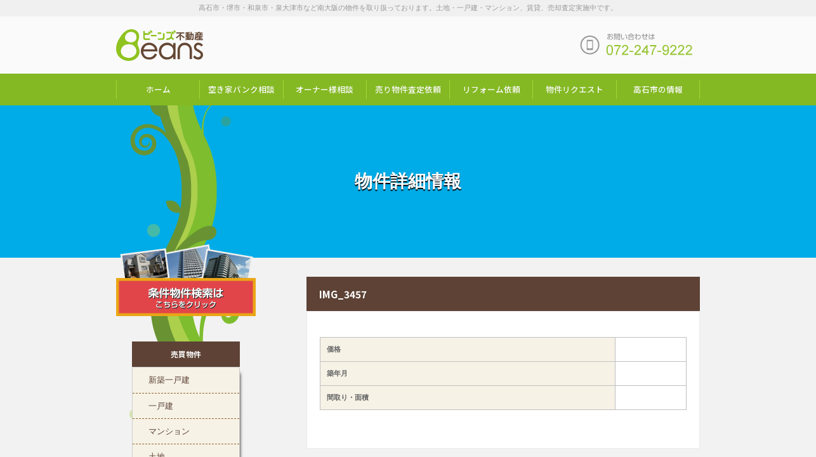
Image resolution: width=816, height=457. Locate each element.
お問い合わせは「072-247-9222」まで (636, 45)
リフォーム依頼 (491, 89)
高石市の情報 (658, 89)
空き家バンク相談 (241, 89)
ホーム (158, 89)
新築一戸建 (169, 378)
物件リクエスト (574, 89)
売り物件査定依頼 (408, 89)
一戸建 (160, 405)
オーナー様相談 (324, 89)
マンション (169, 430)
